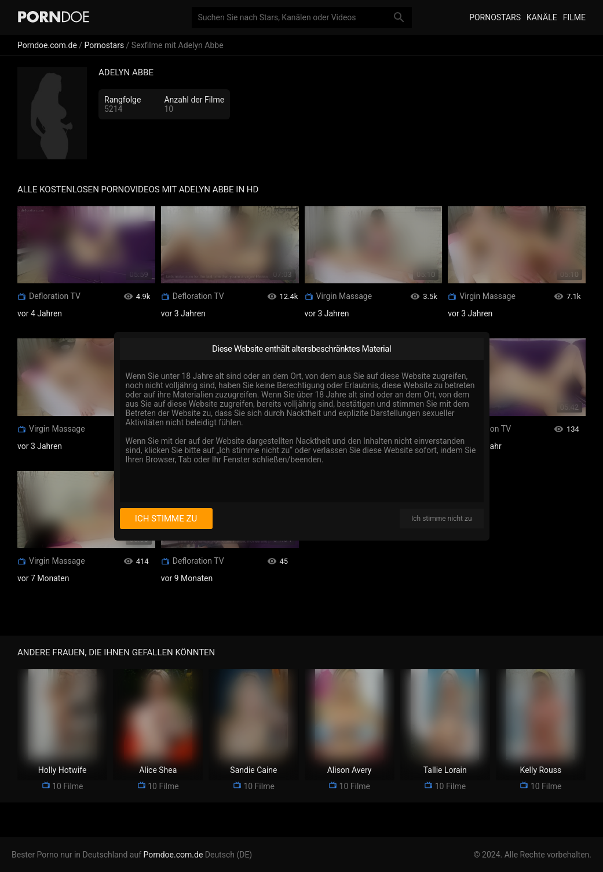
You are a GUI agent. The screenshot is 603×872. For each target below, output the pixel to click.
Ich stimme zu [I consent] (166, 518)
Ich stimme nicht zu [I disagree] (441, 519)
